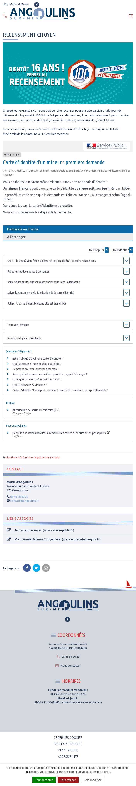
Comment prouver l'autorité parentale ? (35, 369)
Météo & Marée (15, 4)
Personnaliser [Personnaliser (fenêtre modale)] (92, 780)
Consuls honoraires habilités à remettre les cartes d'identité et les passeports (61, 433)
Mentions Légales (68, 743)
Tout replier (98, 250)
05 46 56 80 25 (19, 496)
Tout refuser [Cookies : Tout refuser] (68, 780)
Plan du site (68, 750)
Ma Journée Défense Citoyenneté (53, 539)
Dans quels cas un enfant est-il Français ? (37, 379)
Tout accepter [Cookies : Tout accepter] (44, 780)
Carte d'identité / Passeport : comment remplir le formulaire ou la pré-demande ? (60, 390)
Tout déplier (122, 250)
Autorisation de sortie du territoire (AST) (36, 410)
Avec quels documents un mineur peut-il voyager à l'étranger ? (49, 374)
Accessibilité (68, 756)
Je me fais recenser (40, 530)
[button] (68, 260)
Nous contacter (68, 665)
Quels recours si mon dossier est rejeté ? (36, 363)
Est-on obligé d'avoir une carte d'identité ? (37, 358)
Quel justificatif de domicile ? (29, 385)
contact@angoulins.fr (24, 500)
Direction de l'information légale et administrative (32, 457)
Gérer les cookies (68, 737)
